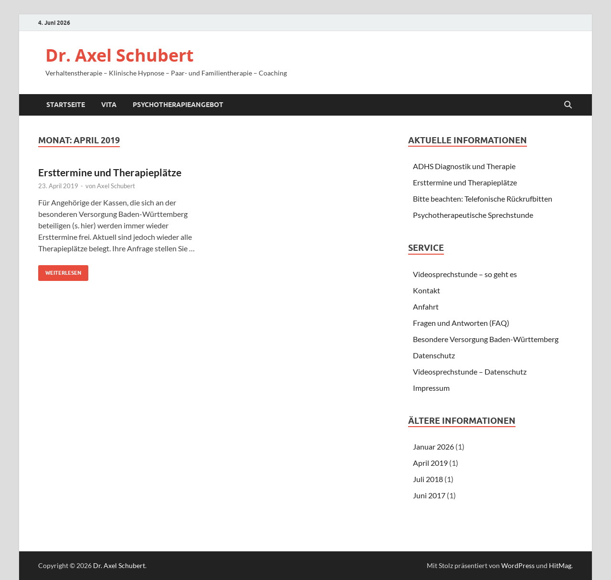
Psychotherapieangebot (178, 104)
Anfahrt (426, 306)
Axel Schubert (116, 186)
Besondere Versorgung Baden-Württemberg (485, 339)
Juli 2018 (428, 478)
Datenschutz (434, 355)
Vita (108, 104)
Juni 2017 (429, 495)
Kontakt (426, 290)
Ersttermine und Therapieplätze (109, 172)
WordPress (518, 565)
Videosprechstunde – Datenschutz (470, 371)
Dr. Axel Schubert (119, 55)
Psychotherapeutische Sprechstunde (473, 214)
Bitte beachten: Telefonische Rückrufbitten (482, 198)
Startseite (65, 104)
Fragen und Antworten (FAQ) (461, 322)
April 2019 (430, 462)
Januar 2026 (433, 446)
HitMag (560, 565)
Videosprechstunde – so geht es (465, 274)
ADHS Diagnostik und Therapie (464, 166)
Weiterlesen (59, 270)
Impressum (431, 387)
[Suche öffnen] (568, 105)
